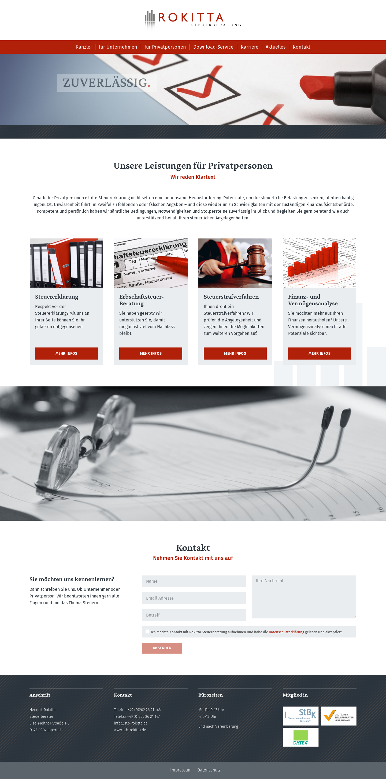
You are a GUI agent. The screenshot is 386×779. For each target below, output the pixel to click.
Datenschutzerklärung (286, 632)
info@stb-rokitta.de (131, 723)
